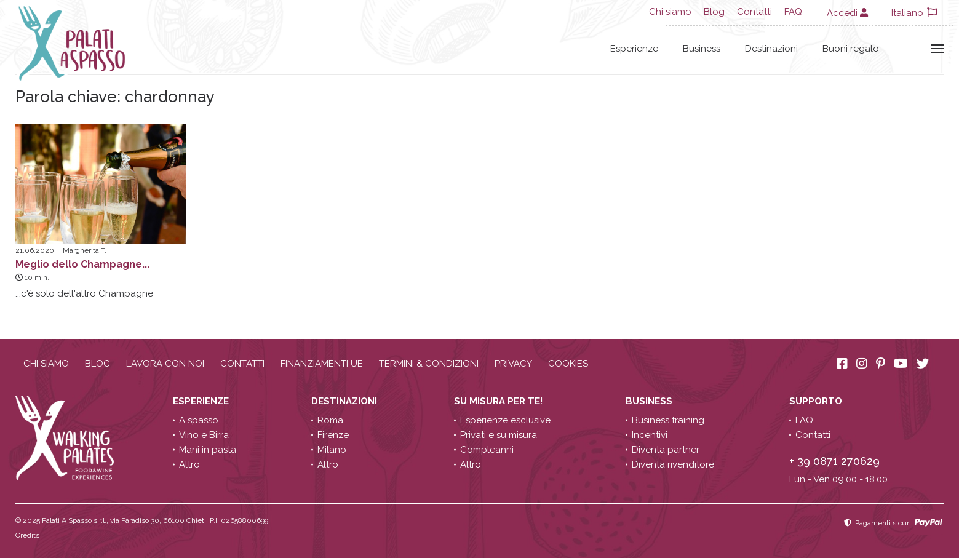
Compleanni (487, 449)
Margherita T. (84, 250)
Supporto (817, 401)
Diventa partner (665, 449)
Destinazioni (771, 48)
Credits (27, 535)
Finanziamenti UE (322, 363)
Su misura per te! (499, 401)
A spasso (198, 420)
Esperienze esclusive (505, 420)
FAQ (793, 11)
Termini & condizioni (429, 363)
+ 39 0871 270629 (834, 461)
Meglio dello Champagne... (82, 264)
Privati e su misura (498, 434)
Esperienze (634, 48)
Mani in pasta (207, 449)
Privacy (513, 363)
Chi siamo (670, 11)
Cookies (568, 363)
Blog (714, 11)
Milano (331, 449)
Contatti (754, 11)
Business (701, 48)
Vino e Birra (204, 434)
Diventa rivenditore (673, 464)
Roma (330, 420)
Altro (189, 464)
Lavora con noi (165, 363)
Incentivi (649, 434)
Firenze (333, 434)
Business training (668, 420)
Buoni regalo (850, 48)
